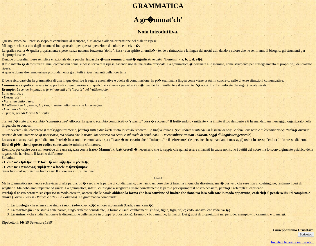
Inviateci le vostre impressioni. (292, 242)
